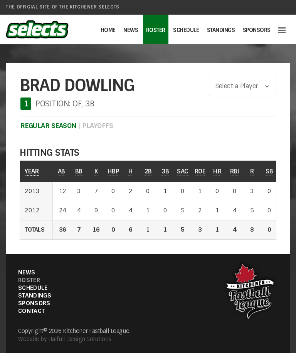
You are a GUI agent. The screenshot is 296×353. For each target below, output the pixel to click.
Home (108, 30)
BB (78, 171)
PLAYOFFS (97, 125)
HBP (113, 171)
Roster (155, 30)
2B (148, 171)
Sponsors (257, 30)
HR (217, 171)
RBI (234, 171)
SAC (182, 171)
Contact (31, 311)
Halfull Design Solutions (79, 339)
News (130, 30)
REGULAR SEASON (48, 125)
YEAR (32, 171)
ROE (200, 171)
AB (61, 171)
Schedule (186, 30)
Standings (221, 30)
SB (269, 171)
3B (165, 171)
